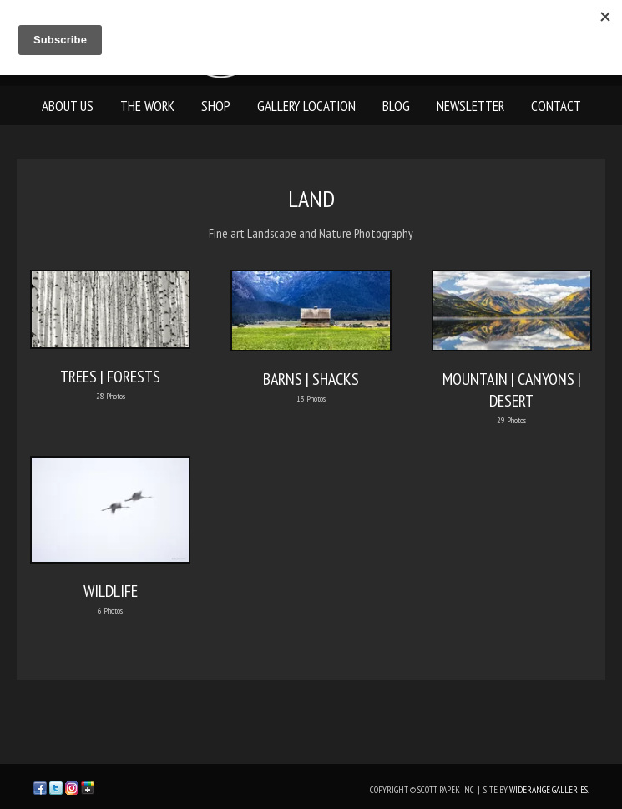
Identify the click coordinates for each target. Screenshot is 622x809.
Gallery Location (306, 106)
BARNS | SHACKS (311, 379)
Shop (215, 106)
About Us (68, 106)
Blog (396, 106)
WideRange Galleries (548, 790)
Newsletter (470, 106)
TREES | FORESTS (110, 376)
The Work (147, 106)
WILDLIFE (110, 591)
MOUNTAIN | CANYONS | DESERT (511, 390)
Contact (556, 106)
